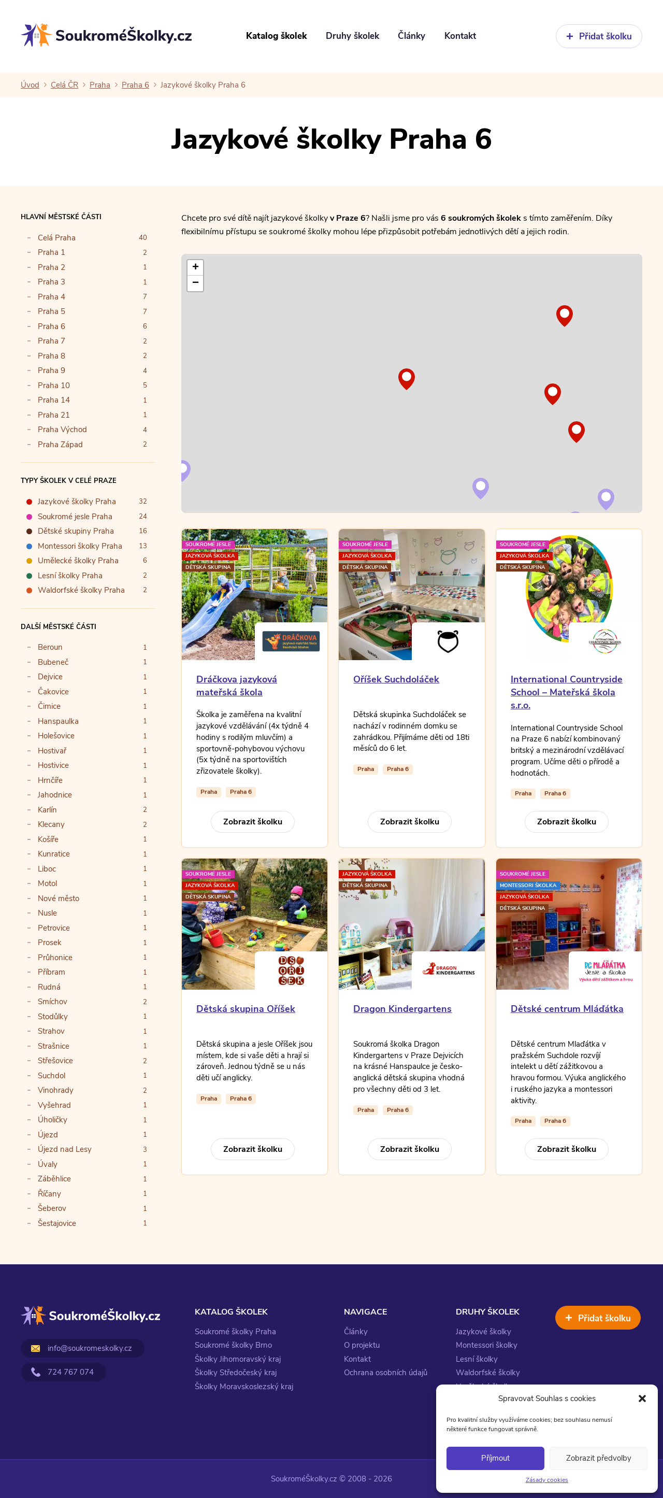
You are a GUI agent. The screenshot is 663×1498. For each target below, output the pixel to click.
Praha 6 (241, 792)
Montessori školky (486, 1345)
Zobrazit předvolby (598, 1458)
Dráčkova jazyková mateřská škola (236, 685)
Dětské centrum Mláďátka (567, 1009)
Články (356, 1331)
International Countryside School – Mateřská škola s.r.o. (567, 692)
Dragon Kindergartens (402, 1009)
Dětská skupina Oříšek (245, 1009)
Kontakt (357, 1359)
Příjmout (495, 1458)
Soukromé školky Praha (235, 1331)
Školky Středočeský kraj (236, 1372)
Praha (208, 792)
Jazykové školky (483, 1331)
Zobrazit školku (252, 822)
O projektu (362, 1345)
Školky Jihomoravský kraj (238, 1359)
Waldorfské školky (488, 1372)
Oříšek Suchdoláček (396, 679)
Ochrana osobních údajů (385, 1372)
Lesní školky (477, 1359)
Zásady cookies (547, 1480)
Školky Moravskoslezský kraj (244, 1386)
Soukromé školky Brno (233, 1345)
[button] (642, 1398)
